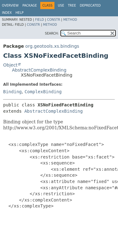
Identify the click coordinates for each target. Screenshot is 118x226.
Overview (10, 5)
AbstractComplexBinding (39, 70)
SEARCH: (52, 33)
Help (19, 12)
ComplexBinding (43, 91)
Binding (12, 91)
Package (29, 5)
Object (10, 64)
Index (7, 12)
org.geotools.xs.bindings (52, 46)
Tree (72, 5)
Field (39, 19)
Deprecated (90, 5)
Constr (53, 19)
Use (61, 5)
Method (70, 19)
